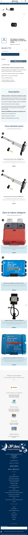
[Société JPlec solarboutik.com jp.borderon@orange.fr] (15, 1)
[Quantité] (5, 61)
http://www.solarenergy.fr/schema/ (9, 81)
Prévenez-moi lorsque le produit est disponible (10, 54)
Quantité (3, 59)
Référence (12, 44)
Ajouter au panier (18, 61)
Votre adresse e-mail (4, 526)
